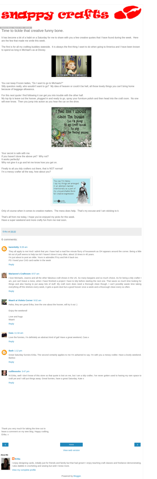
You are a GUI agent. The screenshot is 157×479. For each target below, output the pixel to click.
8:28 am (24, 247)
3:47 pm (25, 371)
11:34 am (18, 333)
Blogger (77, 476)
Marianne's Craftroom (20, 274)
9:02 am (37, 300)
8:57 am (35, 274)
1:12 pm (18, 351)
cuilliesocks (15, 371)
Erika (17, 459)
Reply (11, 264)
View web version (71, 450)
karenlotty (14, 247)
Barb (11, 351)
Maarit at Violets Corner (21, 300)
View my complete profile (24, 470)
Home (71, 445)
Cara (11, 333)
